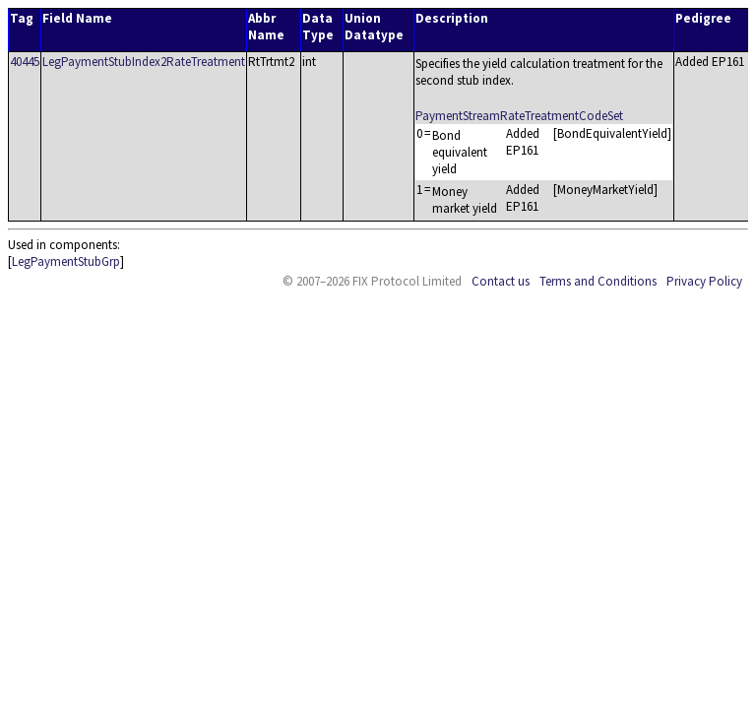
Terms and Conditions (598, 281)
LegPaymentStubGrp (66, 261)
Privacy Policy (704, 281)
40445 (24, 61)
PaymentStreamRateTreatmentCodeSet (519, 115)
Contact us (501, 281)
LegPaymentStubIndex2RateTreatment (143, 61)
